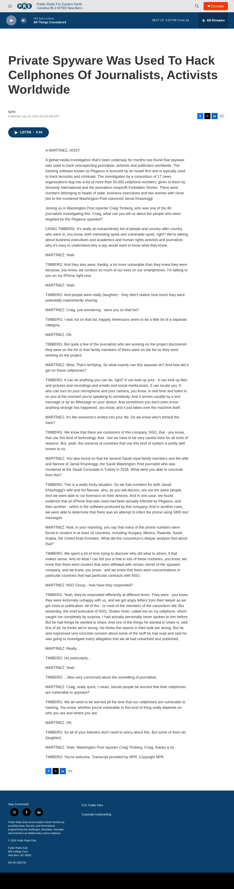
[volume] (23, 20)
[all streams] (213, 20)
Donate (217, 6)
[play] (11, 20)
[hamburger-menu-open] (10, 6)
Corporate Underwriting (96, 814)
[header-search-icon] (197, 6)
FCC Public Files (92, 805)
